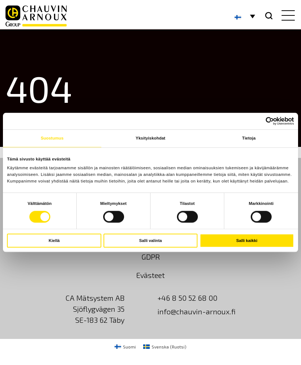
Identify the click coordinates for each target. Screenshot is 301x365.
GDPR (150, 256)
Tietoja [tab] (249, 138)
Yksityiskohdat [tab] (151, 138)
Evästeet (150, 275)
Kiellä (54, 240)
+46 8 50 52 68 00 (187, 297)
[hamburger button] (286, 16)
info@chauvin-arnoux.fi (196, 311)
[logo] (36, 16)
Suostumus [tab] (52, 138)
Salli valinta (150, 240)
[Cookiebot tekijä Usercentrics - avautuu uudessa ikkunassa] (262, 121)
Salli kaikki (247, 240)
